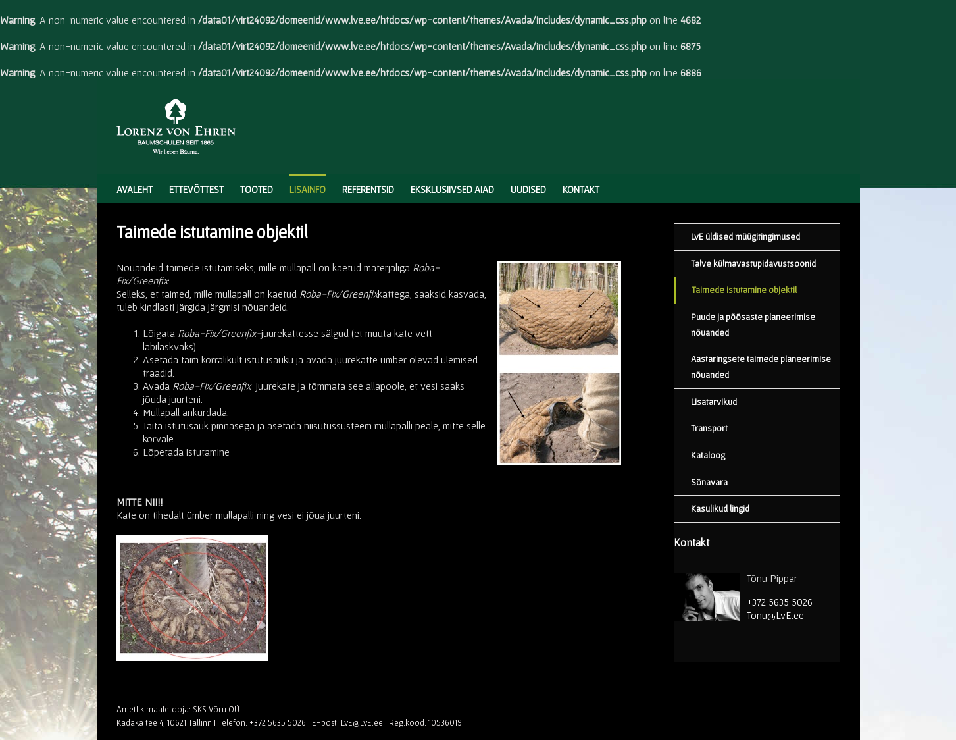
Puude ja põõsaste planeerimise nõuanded (753, 324)
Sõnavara (709, 482)
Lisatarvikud (714, 401)
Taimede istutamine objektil (744, 289)
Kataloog (708, 455)
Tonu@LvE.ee (775, 615)
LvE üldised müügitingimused (745, 236)
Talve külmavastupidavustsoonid (753, 263)
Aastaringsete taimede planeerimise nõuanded (761, 367)
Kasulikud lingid (720, 508)
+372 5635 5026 (780, 602)
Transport (709, 428)
